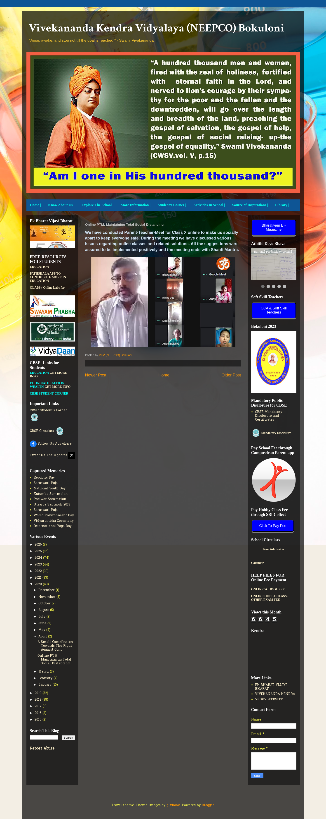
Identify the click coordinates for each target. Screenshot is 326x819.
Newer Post (95, 375)
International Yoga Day (53, 526)
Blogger (208, 805)
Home (163, 375)
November (47, 597)
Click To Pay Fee (272, 526)
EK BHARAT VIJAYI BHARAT (271, 687)
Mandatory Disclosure (271, 433)
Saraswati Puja (46, 483)
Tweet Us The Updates (52, 455)
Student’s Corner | (172, 205)
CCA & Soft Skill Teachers (274, 310)
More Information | (135, 205)
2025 (39, 551)
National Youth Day (50, 488)
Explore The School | (97, 205)
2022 (39, 571)
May (42, 630)
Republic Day (44, 477)
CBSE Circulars (47, 431)
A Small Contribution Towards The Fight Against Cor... (55, 646)
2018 (38, 699)
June (42, 623)
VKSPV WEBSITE (269, 699)
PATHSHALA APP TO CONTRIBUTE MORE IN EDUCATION (48, 279)
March (44, 671)
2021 (38, 577)
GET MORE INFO (57, 389)
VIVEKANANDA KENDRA (275, 694)
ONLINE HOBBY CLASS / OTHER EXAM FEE (269, 597)
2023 (39, 564)
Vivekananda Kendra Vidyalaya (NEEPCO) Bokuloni (156, 28)
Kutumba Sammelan (51, 494)
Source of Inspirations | (250, 205)
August (44, 610)
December (47, 590)
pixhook (173, 805)
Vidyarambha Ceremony (54, 521)
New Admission (280, 549)
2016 (38, 713)
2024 (39, 558)
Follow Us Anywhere (51, 443)
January (45, 684)
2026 (39, 544)
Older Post (231, 375)
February (46, 678)
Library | (282, 205)
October (45, 603)
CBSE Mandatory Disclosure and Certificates (268, 416)
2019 (38, 693)
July (42, 616)
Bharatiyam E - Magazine (274, 227)
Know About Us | (61, 205)
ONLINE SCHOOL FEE (268, 589)
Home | (35, 205)
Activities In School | (209, 205)
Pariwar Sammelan (50, 499)
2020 (39, 584)
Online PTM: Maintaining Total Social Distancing (54, 660)
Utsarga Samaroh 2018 (52, 504)
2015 (38, 719)
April (43, 636)
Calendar (257, 563)
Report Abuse (42, 748)
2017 (39, 706)
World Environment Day (54, 515)
